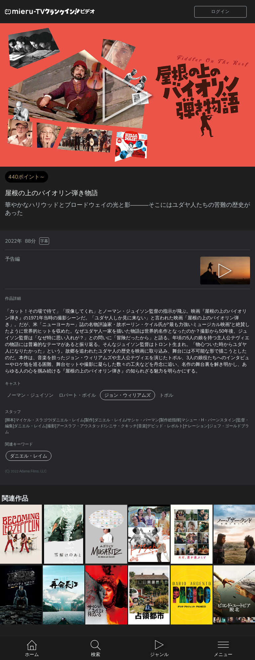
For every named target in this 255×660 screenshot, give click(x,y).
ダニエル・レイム (28, 455)
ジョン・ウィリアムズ (127, 395)
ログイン (220, 11)
